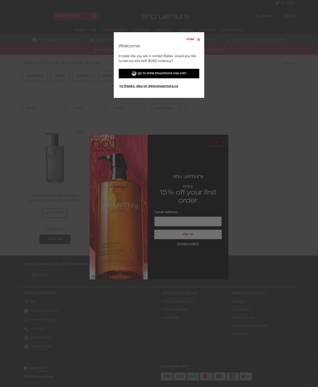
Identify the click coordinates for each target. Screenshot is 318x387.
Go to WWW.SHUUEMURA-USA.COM (159, 72)
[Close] (193, 38)
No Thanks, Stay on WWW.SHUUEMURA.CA (148, 85)
